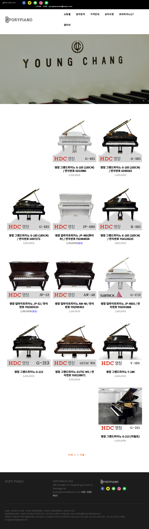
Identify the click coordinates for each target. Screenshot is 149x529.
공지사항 (104, 10)
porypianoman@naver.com (132, 3)
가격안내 (90, 10)
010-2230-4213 (11, 3)
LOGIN (110, 3)
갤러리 (137, 10)
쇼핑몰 (62, 10)
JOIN (117, 3)
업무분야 (75, 10)
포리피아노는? (121, 10)
